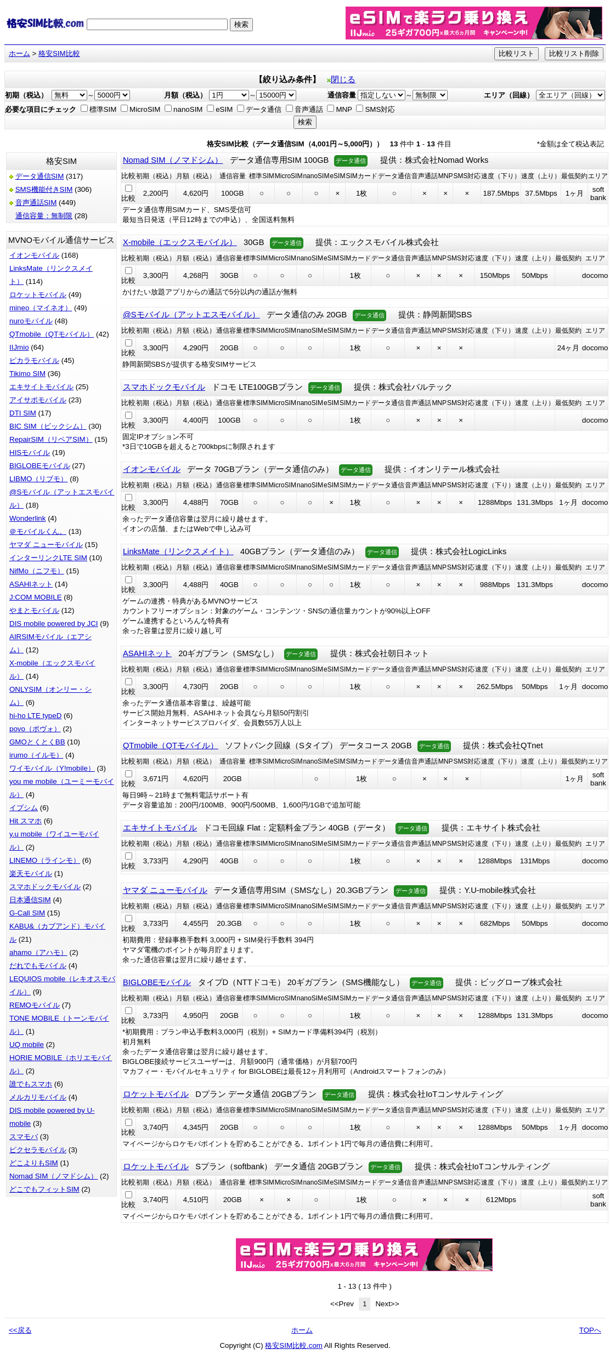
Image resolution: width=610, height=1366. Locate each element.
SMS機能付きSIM (44, 189)
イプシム (23, 808)
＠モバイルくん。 (37, 531)
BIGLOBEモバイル (39, 466)
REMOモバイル (34, 1005)
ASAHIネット (31, 584)
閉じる (341, 79)
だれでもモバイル (37, 965)
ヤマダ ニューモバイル (46, 544)
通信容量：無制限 (43, 216)
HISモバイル (29, 452)
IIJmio (19, 347)
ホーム (19, 53)
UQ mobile (26, 1044)
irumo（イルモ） (36, 755)
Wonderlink (27, 518)
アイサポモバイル (37, 400)
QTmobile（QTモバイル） (51, 334)
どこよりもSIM (33, 1163)
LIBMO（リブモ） (38, 479)
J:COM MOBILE (35, 597)
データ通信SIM (39, 176)
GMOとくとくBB (37, 742)
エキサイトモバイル (41, 387)
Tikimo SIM (27, 373)
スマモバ (23, 1136)
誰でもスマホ (30, 1084)
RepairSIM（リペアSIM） (51, 439)
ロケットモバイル (37, 295)
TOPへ (590, 1330)
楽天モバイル (30, 873)
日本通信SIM (30, 900)
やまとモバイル (34, 610)
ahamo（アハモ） (38, 952)
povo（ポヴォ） (35, 729)
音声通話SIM (36, 202)
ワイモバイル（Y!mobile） (52, 768)
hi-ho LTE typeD (35, 716)
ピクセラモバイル (37, 1150)
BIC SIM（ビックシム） (48, 426)
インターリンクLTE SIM (48, 558)
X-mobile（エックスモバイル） (180, 242)
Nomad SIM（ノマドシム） (53, 1176)
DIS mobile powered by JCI (53, 623)
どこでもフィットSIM (44, 1189)
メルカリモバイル (37, 1097)
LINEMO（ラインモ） (44, 860)
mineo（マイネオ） (40, 308)
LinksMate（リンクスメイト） (178, 551)
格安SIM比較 (59, 53)
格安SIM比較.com (294, 1345)
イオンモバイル (34, 255)
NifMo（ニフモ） (36, 571)
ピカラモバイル (34, 360)
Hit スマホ (25, 821)
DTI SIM (22, 413)
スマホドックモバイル (45, 887)
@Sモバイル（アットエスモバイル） (191, 314)
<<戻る (20, 1330)
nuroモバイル (31, 321)
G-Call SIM (27, 913)
